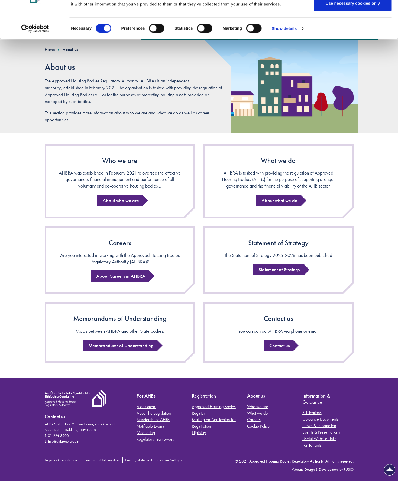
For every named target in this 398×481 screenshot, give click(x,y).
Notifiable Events (151, 426)
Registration (204, 396)
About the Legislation (154, 413)
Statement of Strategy (278, 242)
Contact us (278, 318)
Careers (120, 242)
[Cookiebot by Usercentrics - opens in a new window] (35, 57)
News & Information (319, 425)
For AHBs (146, 396)
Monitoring (146, 432)
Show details (284, 57)
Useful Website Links (319, 438)
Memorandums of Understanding (120, 318)
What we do (278, 160)
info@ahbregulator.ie (63, 441)
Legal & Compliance (61, 460)
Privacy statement (138, 460)
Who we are (119, 160)
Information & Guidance (316, 399)
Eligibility (199, 432)
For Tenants (311, 445)
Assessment (146, 406)
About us (256, 396)
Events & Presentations (321, 432)
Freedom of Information (101, 460)
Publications (312, 412)
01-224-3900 (58, 435)
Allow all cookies (352, 14)
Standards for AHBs (153, 419)
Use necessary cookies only (353, 32)
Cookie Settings (169, 460)
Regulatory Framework (155, 439)
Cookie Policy (258, 426)
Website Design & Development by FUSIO (323, 469)
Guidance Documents (320, 419)
